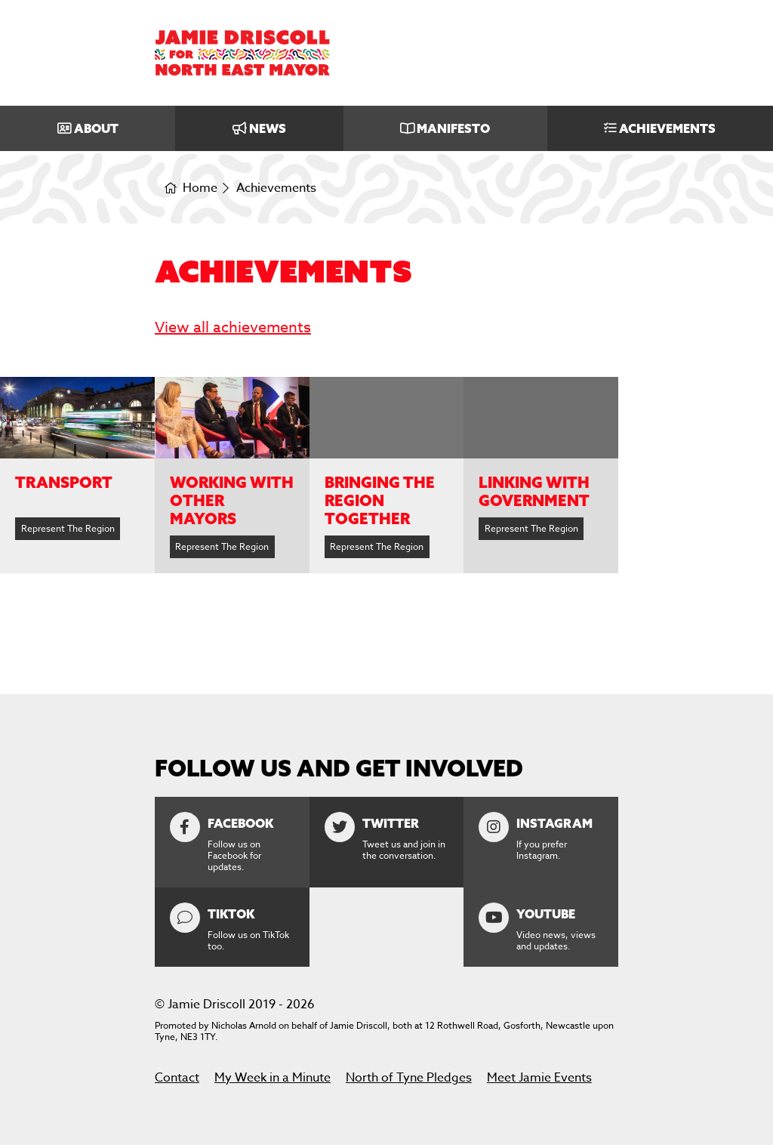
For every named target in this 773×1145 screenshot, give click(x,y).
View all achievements (233, 327)
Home (200, 188)
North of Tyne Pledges (409, 1078)
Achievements (667, 128)
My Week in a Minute (272, 1078)
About (96, 128)
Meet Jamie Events (539, 1078)
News (267, 128)
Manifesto (453, 128)
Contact (177, 1078)
